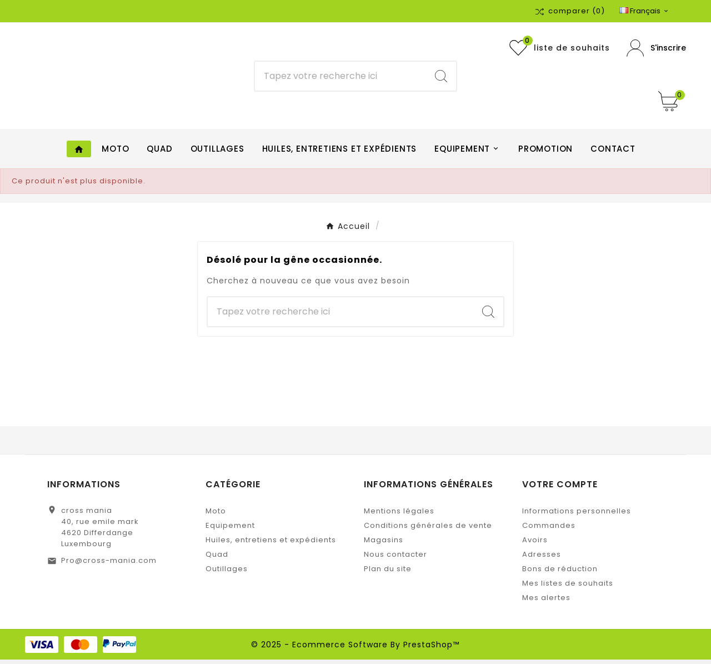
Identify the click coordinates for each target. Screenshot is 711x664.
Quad (217, 558)
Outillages (227, 573)
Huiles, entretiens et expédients (271, 544)
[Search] (441, 78)
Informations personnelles (576, 515)
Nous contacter (395, 558)
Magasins (383, 544)
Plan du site (388, 573)
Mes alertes (546, 602)
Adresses (541, 558)
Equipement (230, 530)
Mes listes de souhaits (567, 587)
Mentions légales (399, 515)
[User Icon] (656, 50)
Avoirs (535, 544)
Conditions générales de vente (428, 530)
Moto (216, 515)
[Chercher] (341, 78)
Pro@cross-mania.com (109, 565)
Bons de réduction (560, 573)
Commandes (548, 530)
